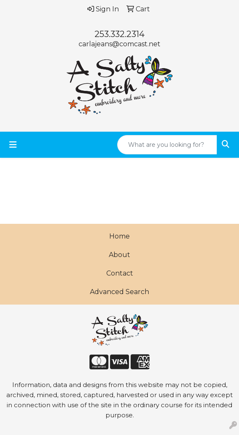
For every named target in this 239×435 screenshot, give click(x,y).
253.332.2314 (119, 34)
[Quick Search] (167, 144)
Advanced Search (119, 292)
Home (119, 236)
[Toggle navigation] (13, 145)
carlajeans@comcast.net (119, 44)
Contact (119, 273)
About (119, 255)
